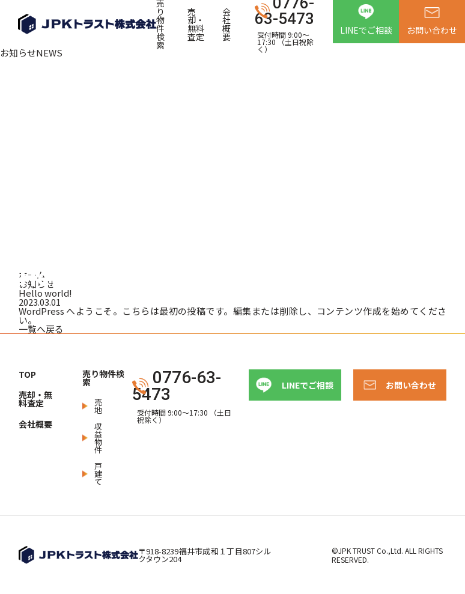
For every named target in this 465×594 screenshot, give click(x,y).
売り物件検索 (103, 377)
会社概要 (226, 24)
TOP (27, 374)
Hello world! (45, 292)
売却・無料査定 (195, 24)
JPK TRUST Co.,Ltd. (370, 550)
